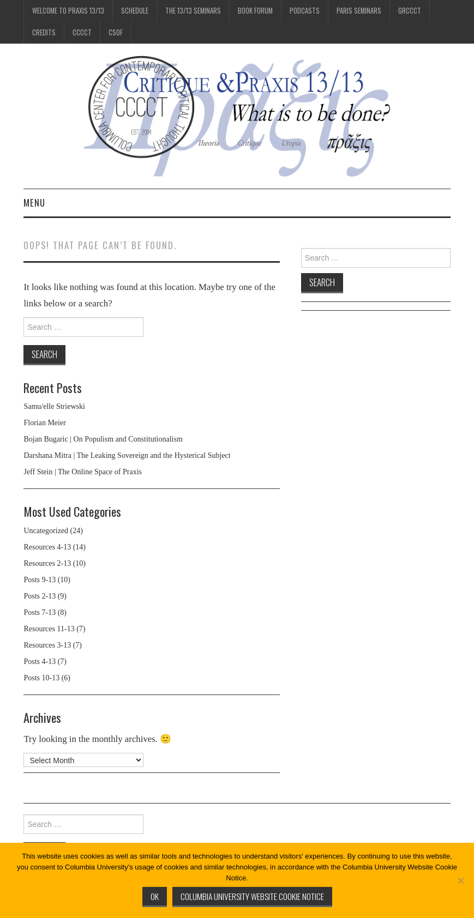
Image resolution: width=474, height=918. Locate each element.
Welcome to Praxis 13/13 (68, 10)
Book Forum (255, 10)
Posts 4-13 (39, 661)
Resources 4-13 (47, 547)
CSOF (116, 32)
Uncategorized (45, 531)
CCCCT (82, 32)
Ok (155, 896)
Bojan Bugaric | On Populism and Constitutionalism (102, 439)
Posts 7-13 (39, 612)
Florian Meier (44, 423)
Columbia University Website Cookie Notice (252, 896)
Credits (44, 32)
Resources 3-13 (47, 645)
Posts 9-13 (39, 580)
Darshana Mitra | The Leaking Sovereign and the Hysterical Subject (126, 455)
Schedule (134, 10)
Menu (34, 202)
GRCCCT (409, 10)
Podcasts (305, 10)
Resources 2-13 (47, 563)
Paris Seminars (359, 10)
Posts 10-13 (41, 678)
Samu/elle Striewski (54, 406)
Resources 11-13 (48, 629)
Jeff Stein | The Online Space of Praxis (82, 472)
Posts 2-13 (39, 596)
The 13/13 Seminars (193, 10)
